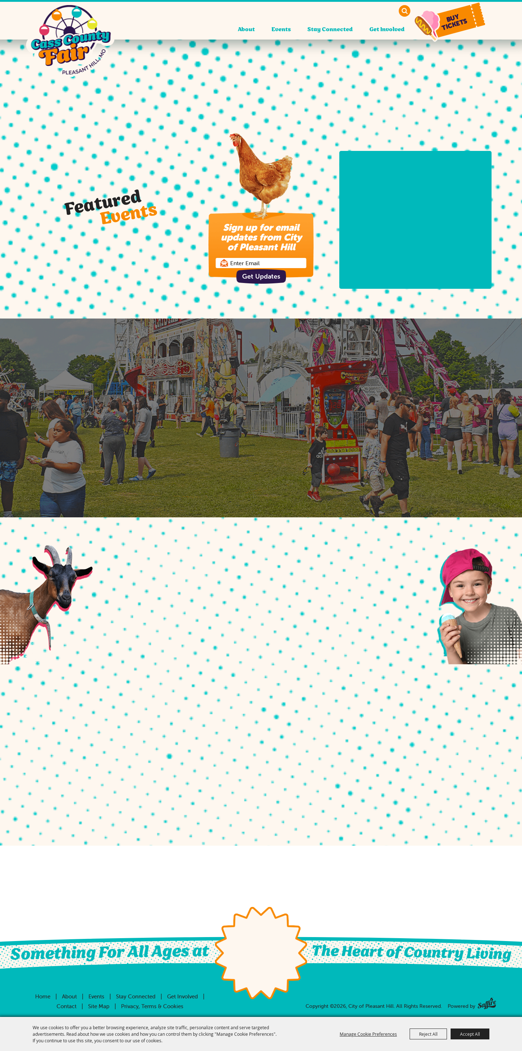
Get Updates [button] (261, 276)
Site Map (98, 1006)
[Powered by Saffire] (487, 1002)
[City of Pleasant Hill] (70, 44)
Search (404, 11)
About (246, 29)
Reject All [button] (428, 1034)
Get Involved (387, 29)
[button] (456, 21)
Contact (66, 1006)
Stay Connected (330, 29)
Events (281, 29)
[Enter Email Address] (261, 263)
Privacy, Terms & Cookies (152, 1006)
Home (42, 996)
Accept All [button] (470, 1034)
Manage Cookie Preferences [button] (368, 1034)
